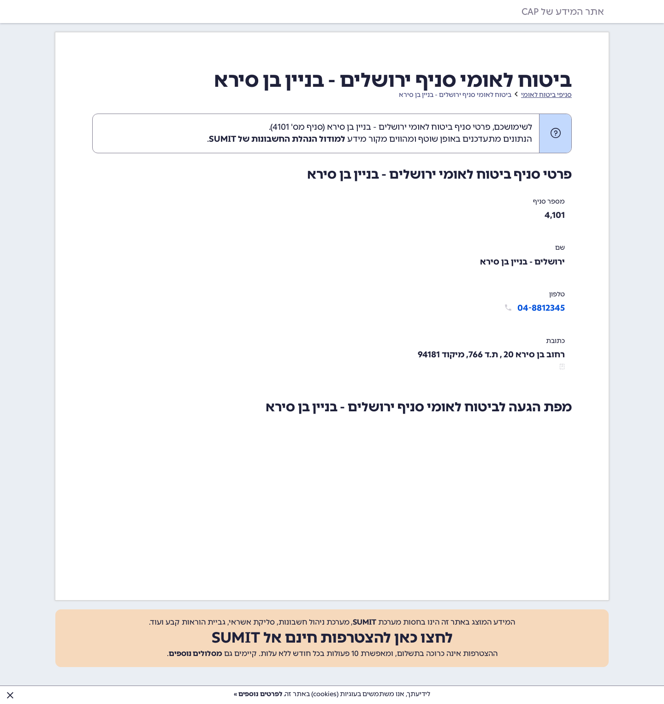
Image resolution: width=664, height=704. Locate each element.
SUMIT (364, 622)
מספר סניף (549, 201)
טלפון (557, 294)
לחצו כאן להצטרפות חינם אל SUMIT (332, 637)
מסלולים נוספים (195, 653)
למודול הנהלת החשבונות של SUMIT (277, 139)
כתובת (555, 341)
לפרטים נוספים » (258, 694)
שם (560, 248)
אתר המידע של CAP (563, 11)
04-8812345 (541, 308)
